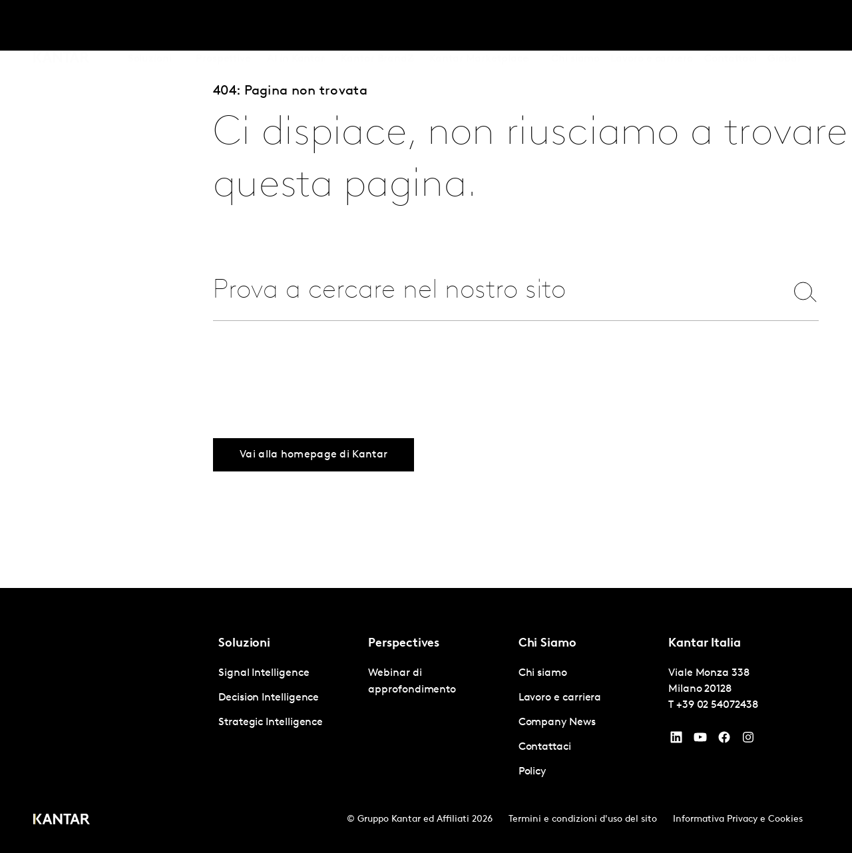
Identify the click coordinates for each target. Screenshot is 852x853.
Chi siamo (575, 26)
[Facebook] (724, 740)
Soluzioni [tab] (150, 26)
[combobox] (490, 291)
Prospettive (223, 26)
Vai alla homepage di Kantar (313, 454)
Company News (557, 722)
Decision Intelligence (268, 698)
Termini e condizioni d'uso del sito (583, 819)
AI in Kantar (296, 26)
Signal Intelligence (263, 673)
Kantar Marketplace (479, 26)
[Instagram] (748, 740)
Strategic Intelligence (270, 722)
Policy (532, 771)
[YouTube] (676, 740)
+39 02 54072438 (717, 705)
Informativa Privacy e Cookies (738, 819)
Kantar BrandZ (377, 26)
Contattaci (730, 26)
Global (783, 26)
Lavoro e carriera (652, 26)
